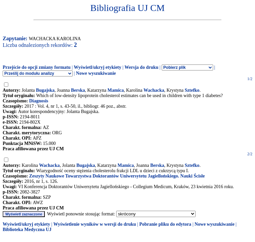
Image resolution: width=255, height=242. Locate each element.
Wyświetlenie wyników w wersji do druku (94, 224)
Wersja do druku (141, 67)
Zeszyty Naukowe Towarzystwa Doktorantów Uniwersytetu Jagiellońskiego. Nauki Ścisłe (117, 176)
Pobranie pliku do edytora (165, 224)
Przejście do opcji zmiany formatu (37, 67)
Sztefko (192, 90)
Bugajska (45, 90)
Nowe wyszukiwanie (96, 73)
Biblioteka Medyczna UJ (27, 229)
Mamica (116, 90)
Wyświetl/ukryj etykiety (97, 67)
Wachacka (153, 90)
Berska (78, 90)
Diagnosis (38, 100)
